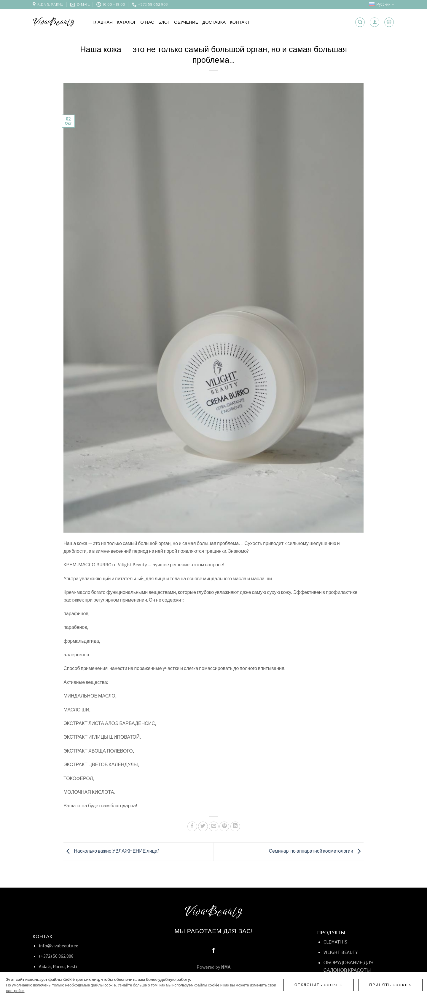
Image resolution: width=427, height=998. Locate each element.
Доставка (214, 22)
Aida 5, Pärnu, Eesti (58, 966)
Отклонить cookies (318, 985)
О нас (147, 22)
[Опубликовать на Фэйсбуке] (192, 826)
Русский (381, 4)
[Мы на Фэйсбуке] (213, 950)
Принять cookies (390, 985)
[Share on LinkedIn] (235, 826)
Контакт (240, 22)
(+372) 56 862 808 (56, 956)
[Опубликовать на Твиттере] (203, 826)
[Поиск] (360, 22)
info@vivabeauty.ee (58, 946)
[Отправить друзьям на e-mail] (214, 826)
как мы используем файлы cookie (189, 985)
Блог (164, 22)
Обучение (186, 22)
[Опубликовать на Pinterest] (224, 826)
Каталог (126, 22)
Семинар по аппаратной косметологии (316, 851)
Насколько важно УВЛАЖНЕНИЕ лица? (111, 851)
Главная (103, 22)
